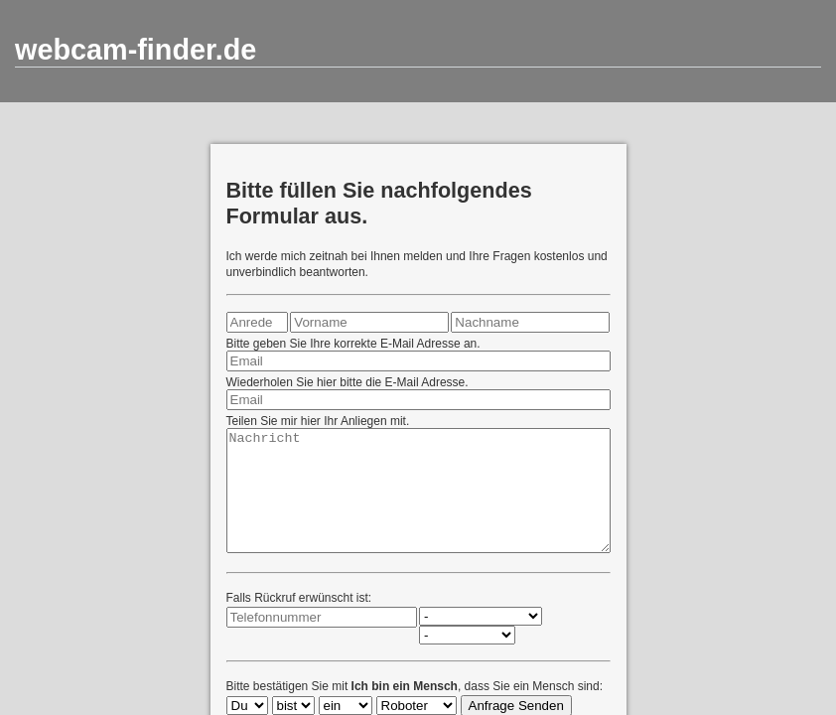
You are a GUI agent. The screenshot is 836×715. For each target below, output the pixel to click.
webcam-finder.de (135, 50)
